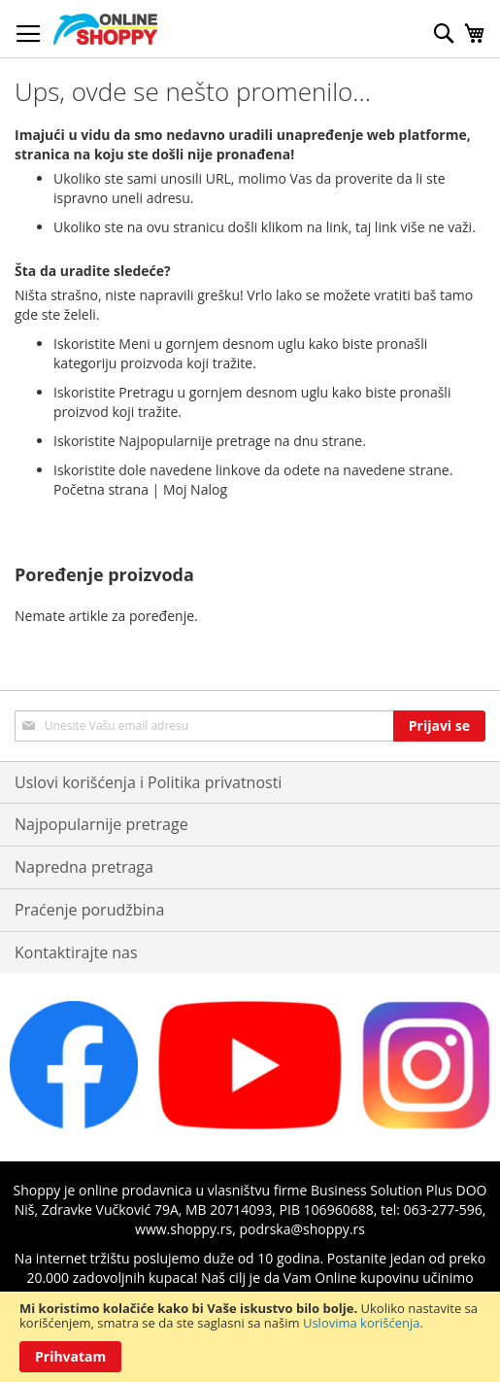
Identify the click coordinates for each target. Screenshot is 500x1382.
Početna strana (101, 489)
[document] (250, 1336)
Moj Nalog (195, 489)
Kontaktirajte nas (76, 952)
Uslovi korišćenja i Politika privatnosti (148, 782)
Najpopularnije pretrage (101, 824)
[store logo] (105, 29)
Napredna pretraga (84, 867)
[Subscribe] (439, 726)
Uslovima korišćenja (361, 1322)
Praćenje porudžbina (89, 909)
